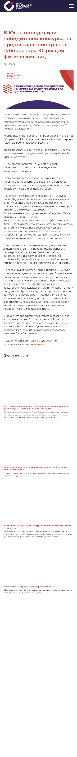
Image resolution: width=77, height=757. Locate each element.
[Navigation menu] (71, 6)
